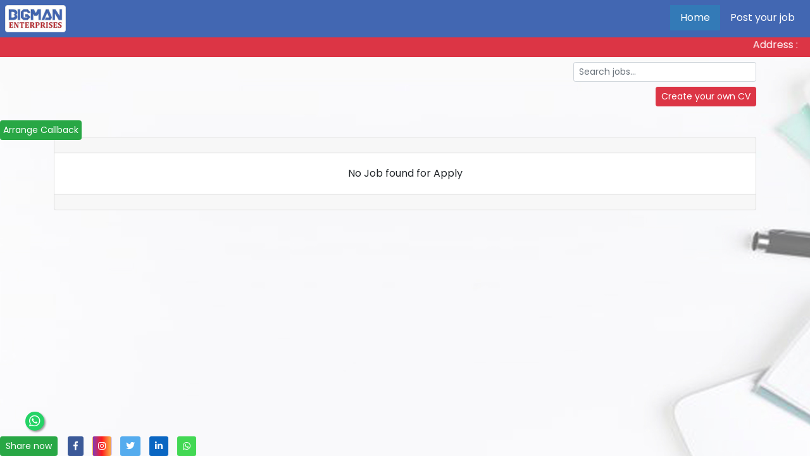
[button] (76, 446)
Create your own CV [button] (706, 96)
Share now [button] (29, 446)
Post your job (762, 17)
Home (695, 17)
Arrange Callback (40, 130)
